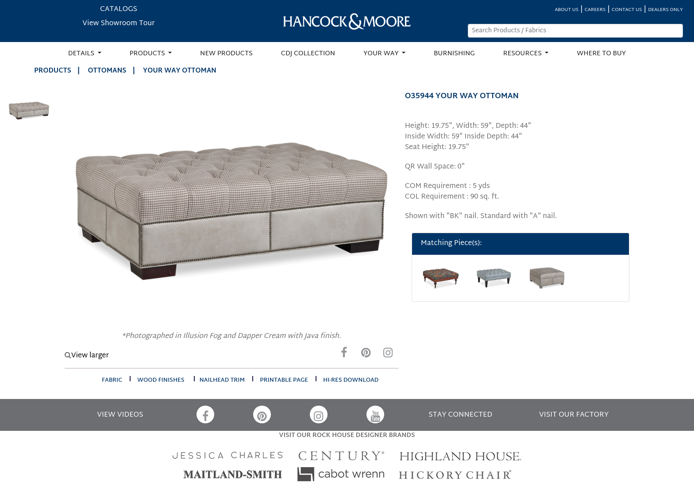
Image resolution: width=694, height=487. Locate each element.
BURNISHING (454, 54)
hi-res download (350, 380)
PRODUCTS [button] (148, 54)
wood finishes (160, 380)
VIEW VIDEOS (120, 415)
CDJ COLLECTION (308, 54)
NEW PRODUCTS (226, 54)
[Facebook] (344, 355)
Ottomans (107, 71)
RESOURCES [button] (523, 54)
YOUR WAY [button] (381, 54)
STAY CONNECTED (460, 415)
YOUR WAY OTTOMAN (179, 71)
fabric (112, 380)
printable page (284, 380)
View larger (87, 355)
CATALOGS (118, 9)
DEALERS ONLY (665, 10)
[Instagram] (388, 355)
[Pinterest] (366, 355)
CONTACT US (627, 10)
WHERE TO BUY (601, 54)
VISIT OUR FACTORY (574, 415)
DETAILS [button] (82, 54)
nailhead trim (222, 380)
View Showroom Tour (118, 23)
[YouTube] (375, 414)
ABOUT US (566, 10)
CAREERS (595, 10)
